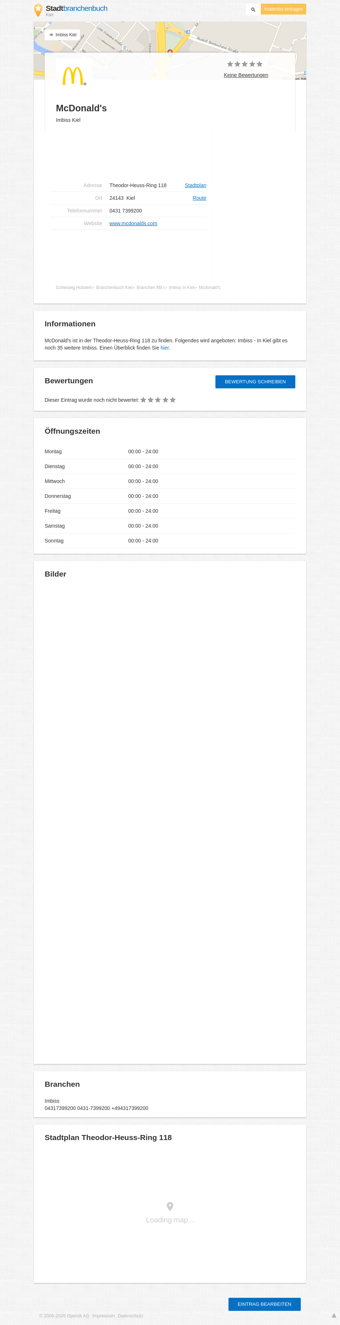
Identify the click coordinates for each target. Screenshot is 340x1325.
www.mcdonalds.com (133, 223)
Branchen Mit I (151, 287)
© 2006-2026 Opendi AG (64, 1315)
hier (165, 348)
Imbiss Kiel (62, 34)
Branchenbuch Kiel (114, 287)
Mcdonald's (209, 287)
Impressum (103, 1315)
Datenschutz (130, 1315)
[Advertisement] (128, 156)
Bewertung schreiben (255, 381)
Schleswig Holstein (74, 287)
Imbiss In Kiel (182, 287)
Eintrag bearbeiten (264, 1304)
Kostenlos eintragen (283, 9)
